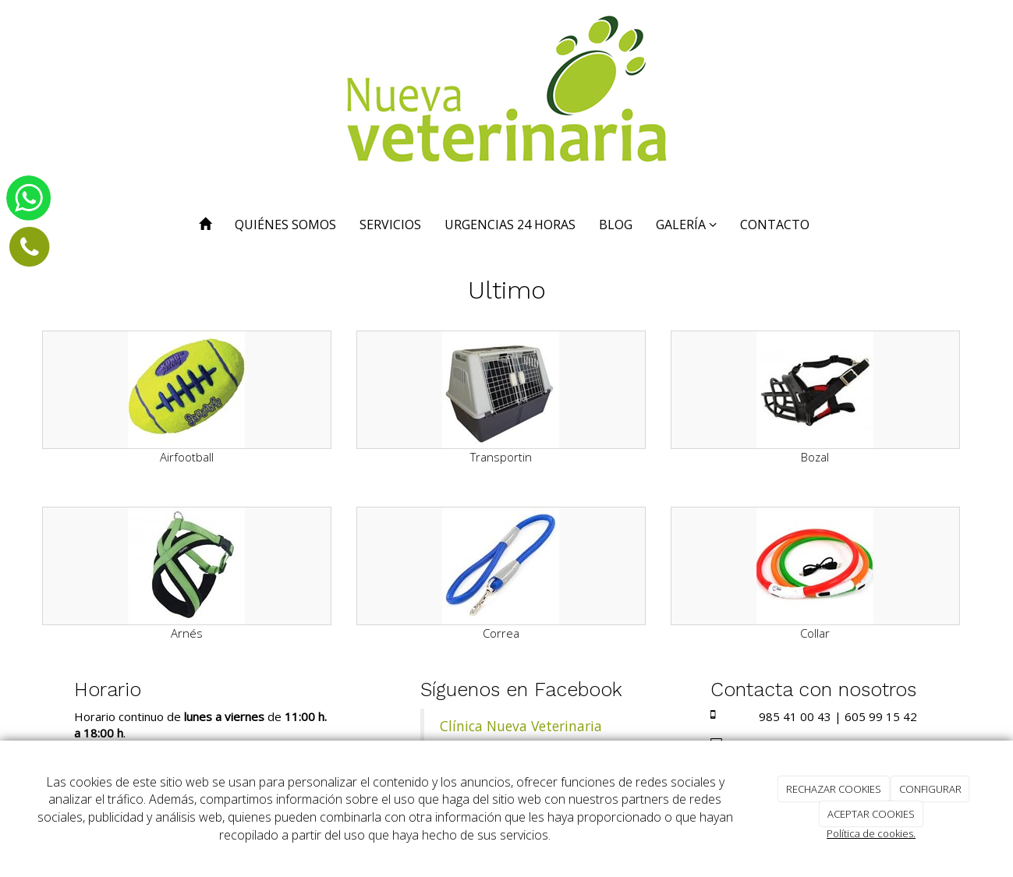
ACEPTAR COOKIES (871, 814)
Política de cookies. (871, 833)
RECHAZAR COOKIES (833, 789)
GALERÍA (686, 224)
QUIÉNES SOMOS (285, 224)
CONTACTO (774, 224)
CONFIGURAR (930, 789)
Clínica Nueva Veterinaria (521, 725)
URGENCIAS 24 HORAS (510, 224)
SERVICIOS (390, 224)
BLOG (615, 224)
